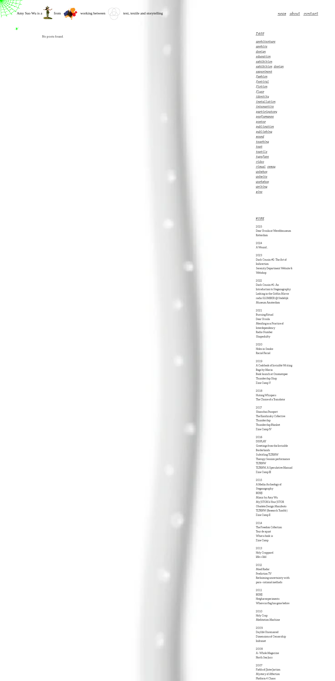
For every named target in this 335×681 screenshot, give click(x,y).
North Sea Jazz (264, 657)
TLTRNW (261, 463)
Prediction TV (263, 573)
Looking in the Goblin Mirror (272, 294)
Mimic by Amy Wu (267, 497)
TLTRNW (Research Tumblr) (272, 510)
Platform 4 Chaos (265, 678)
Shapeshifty (263, 336)
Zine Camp (262, 540)
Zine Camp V (263, 383)
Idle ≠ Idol (261, 557)
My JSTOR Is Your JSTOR (270, 502)
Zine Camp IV (263, 429)
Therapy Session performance (273, 459)
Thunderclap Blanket (268, 425)
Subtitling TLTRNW (267, 454)
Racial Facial (263, 353)
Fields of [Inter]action (268, 669)
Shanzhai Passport (267, 412)
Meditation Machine (268, 620)
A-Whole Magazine (267, 653)
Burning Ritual (264, 314)
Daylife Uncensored (267, 632)
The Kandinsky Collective (270, 416)
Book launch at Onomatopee (272, 374)
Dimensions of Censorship (271, 636)
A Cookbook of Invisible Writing (274, 365)
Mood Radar (263, 569)
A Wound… (262, 247)
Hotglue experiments (267, 599)
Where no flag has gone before (272, 603)
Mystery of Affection (268, 674)
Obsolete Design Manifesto (271, 506)
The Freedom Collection (269, 527)
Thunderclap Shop (266, 378)
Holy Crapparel (264, 553)
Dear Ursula (263, 319)
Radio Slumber (264, 332)
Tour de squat (263, 531)
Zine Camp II (263, 515)
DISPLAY (261, 441)
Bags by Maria (264, 370)
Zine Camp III (263, 472)
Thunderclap (263, 420)
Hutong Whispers (266, 395)
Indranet (261, 641)
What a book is (264, 536)
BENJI (259, 493)
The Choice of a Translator (270, 399)
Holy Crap (262, 615)
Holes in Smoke (264, 349)
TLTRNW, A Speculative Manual (274, 467)
